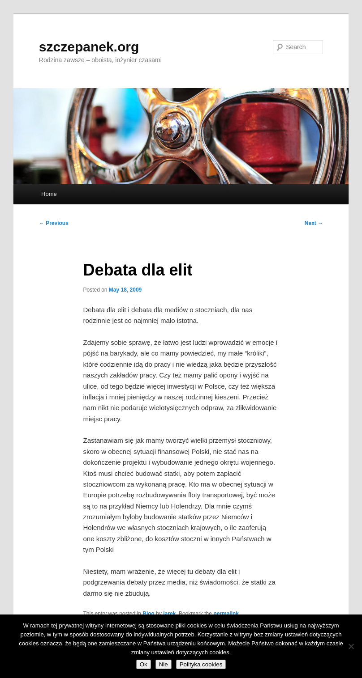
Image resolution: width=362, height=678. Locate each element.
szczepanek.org (89, 46)
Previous (54, 223)
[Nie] (350, 646)
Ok (143, 664)
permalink (226, 613)
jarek (169, 613)
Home (49, 194)
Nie (163, 664)
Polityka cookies (201, 664)
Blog (148, 613)
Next (314, 223)
